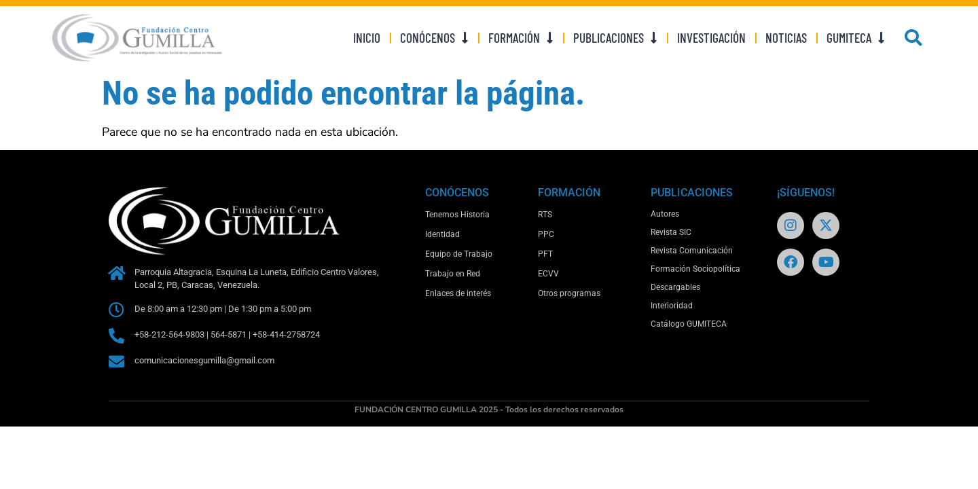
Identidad (442, 234)
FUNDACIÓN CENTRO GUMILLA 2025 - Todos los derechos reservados (489, 409)
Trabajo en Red (452, 273)
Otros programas (569, 293)
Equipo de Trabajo (458, 254)
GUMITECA (856, 37)
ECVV (548, 273)
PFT (545, 254)
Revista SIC (671, 232)
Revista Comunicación (692, 250)
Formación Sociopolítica (695, 269)
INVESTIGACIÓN (711, 38)
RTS (545, 214)
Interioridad (672, 305)
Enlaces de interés (458, 293)
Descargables (675, 287)
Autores (665, 214)
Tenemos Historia (457, 214)
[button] (913, 38)
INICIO (366, 38)
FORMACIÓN (521, 37)
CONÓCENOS (434, 37)
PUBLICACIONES (615, 37)
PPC (546, 234)
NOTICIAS (786, 38)
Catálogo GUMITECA (689, 324)
